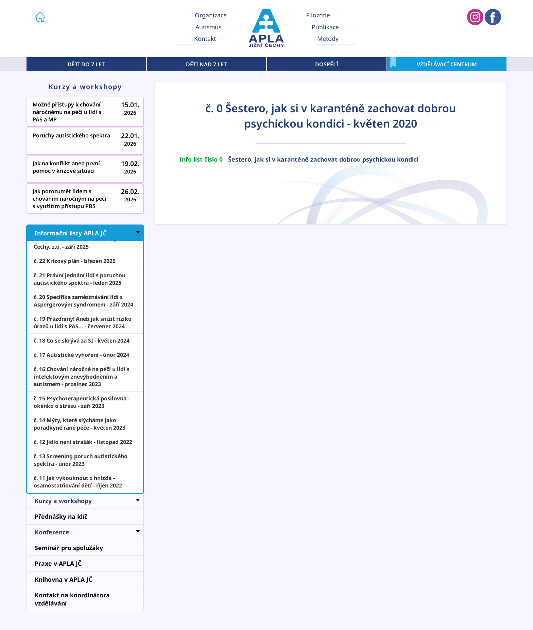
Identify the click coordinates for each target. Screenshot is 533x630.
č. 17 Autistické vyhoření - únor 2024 (81, 355)
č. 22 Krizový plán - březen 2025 (75, 261)
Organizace (211, 15)
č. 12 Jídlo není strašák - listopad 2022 (83, 442)
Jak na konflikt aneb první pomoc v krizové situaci (86, 170)
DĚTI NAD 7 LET (206, 64)
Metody (328, 39)
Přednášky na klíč (61, 516)
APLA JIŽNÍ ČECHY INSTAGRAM (475, 17)
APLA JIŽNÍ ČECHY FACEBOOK (493, 17)
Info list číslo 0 (201, 159)
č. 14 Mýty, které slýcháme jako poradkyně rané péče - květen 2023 (79, 423)
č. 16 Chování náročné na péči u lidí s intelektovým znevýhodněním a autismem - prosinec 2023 (82, 376)
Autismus (208, 27)
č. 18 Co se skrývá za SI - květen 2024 (82, 340)
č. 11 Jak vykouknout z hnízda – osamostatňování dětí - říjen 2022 (78, 481)
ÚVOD (40, 17)
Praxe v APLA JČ (58, 563)
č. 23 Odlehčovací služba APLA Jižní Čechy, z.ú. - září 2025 (79, 242)
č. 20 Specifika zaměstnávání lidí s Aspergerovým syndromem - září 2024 (83, 300)
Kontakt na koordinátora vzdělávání (72, 599)
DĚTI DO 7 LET (86, 64)
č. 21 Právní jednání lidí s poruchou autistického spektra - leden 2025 (79, 278)
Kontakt (205, 39)
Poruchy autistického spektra (86, 142)
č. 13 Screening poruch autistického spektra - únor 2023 (80, 459)
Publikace (325, 27)
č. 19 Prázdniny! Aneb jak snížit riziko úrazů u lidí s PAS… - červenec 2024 (83, 322)
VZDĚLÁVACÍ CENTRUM (447, 64)
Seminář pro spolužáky (69, 548)
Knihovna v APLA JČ (63, 579)
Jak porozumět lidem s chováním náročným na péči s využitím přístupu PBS (86, 200)
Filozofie (318, 15)
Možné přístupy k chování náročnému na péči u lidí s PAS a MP (86, 113)
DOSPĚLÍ (326, 64)
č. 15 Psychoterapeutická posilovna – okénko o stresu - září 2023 (82, 402)
